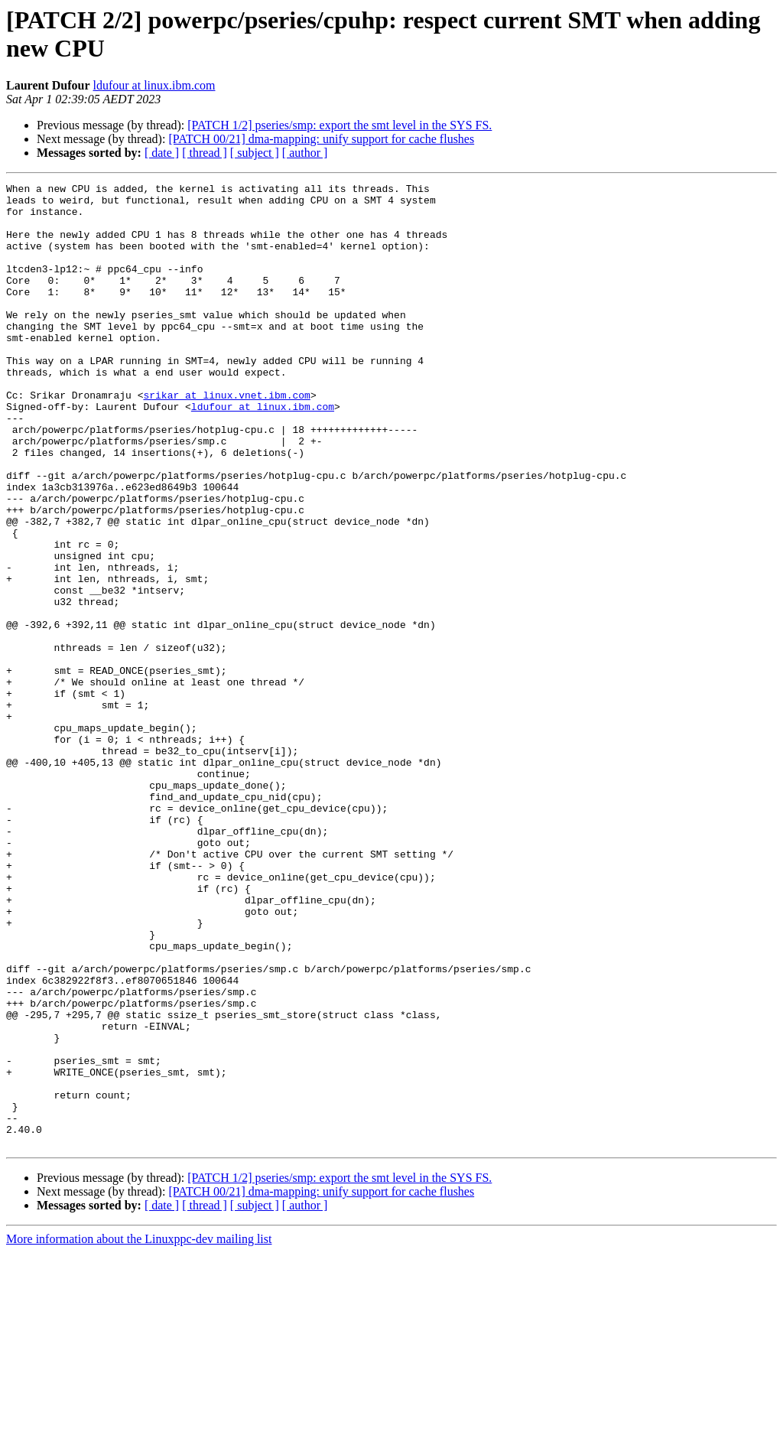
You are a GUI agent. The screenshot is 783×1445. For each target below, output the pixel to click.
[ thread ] (204, 152)
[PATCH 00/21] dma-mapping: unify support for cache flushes (321, 138)
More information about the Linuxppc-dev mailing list (138, 1431)
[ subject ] (254, 152)
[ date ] (162, 152)
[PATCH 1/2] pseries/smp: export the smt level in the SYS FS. (339, 125)
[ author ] (305, 152)
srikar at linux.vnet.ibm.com (226, 438)
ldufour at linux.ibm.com (154, 85)
